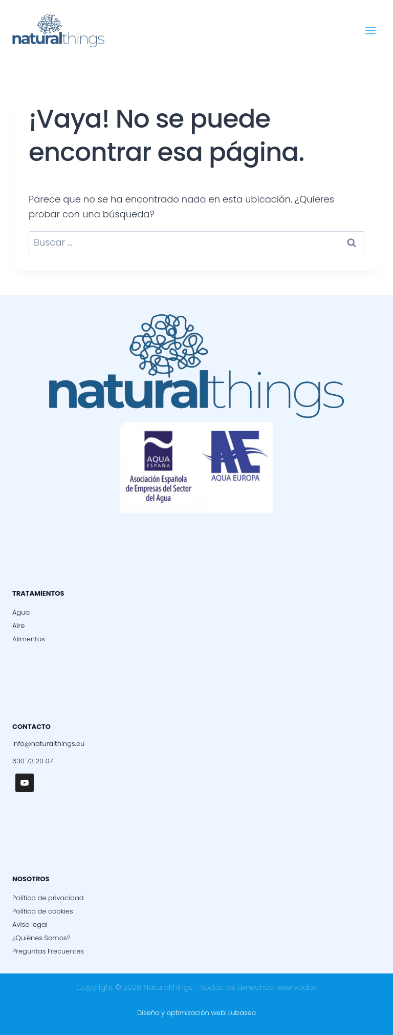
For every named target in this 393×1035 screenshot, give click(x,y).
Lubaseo (242, 1013)
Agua (21, 612)
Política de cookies (42, 911)
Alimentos (28, 639)
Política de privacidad (48, 898)
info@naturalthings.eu (48, 743)
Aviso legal (30, 924)
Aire (18, 626)
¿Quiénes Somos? (41, 938)
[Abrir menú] (370, 30)
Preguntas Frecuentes (48, 951)
